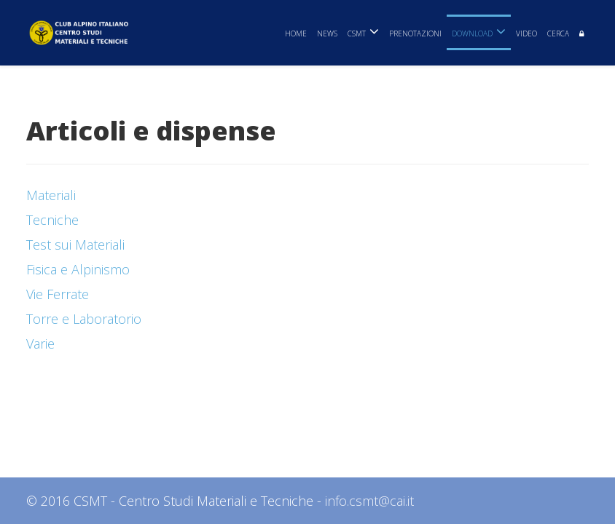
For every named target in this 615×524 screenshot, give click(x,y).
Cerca (558, 33)
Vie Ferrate (57, 294)
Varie (40, 343)
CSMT (357, 33)
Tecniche (52, 220)
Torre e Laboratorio (83, 319)
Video (526, 33)
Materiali (51, 195)
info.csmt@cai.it (369, 500)
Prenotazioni (415, 33)
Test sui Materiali (75, 244)
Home (296, 33)
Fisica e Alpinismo (78, 269)
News (327, 33)
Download (472, 33)
